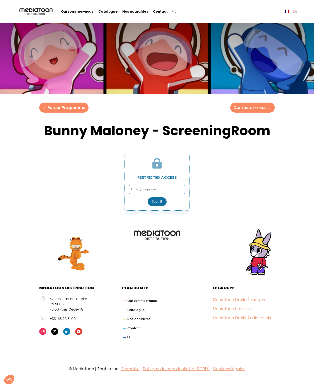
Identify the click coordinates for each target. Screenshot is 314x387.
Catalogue (108, 11)
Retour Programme (66, 107)
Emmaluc (130, 369)
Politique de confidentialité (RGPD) (176, 369)
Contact (160, 11)
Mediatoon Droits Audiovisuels (242, 318)
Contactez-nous (250, 107)
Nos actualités (135, 11)
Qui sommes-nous (77, 11)
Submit (157, 201)
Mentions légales (229, 369)
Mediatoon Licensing (233, 308)
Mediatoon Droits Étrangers (239, 299)
